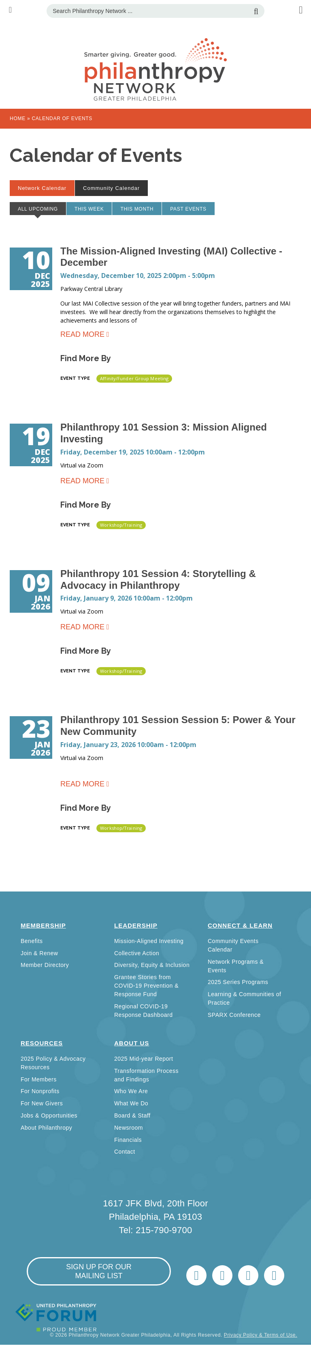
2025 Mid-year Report (143, 1058)
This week (89, 209)
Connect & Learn (240, 925)
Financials (128, 1140)
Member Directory (45, 965)
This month (136, 209)
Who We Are (131, 1091)
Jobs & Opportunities (49, 1115)
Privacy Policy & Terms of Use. (260, 1335)
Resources (42, 1043)
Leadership (136, 925)
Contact (124, 1151)
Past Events (188, 209)
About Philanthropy (46, 1127)
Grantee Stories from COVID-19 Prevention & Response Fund (146, 985)
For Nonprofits (40, 1091)
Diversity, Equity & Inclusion (152, 965)
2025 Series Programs (238, 982)
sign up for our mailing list (99, 1271)
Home (18, 118)
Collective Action (136, 953)
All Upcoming (42, 210)
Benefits (32, 941)
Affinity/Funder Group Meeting (134, 378)
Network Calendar (46, 188)
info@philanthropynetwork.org (248, 1275)
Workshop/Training (121, 525)
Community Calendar (111, 188)
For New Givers (42, 1103)
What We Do (131, 1103)
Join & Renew (39, 953)
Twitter (196, 1275)
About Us (131, 1043)
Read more (82, 335)
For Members (39, 1079)
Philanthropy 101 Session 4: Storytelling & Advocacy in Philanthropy (158, 579)
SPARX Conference (234, 1015)
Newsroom (128, 1127)
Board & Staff (132, 1115)
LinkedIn (222, 1275)
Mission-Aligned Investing (148, 941)
